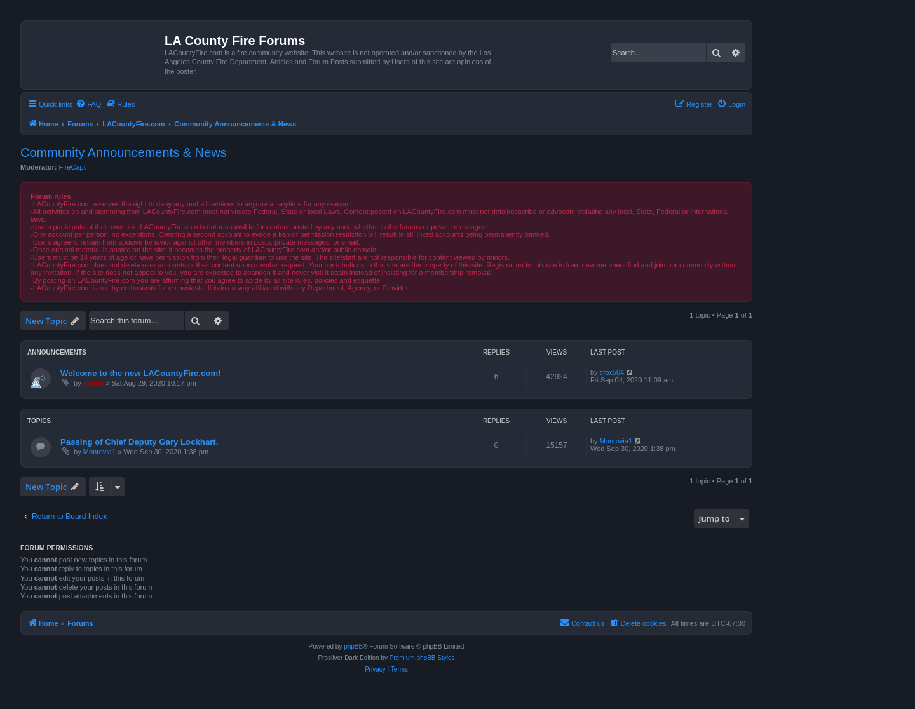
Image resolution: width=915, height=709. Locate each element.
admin (93, 383)
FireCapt (72, 167)
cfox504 (612, 372)
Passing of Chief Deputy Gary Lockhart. (139, 442)
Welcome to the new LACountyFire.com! (140, 373)
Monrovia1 (99, 452)
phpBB (353, 646)
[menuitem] (88, 104)
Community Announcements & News (123, 152)
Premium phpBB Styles (422, 657)
